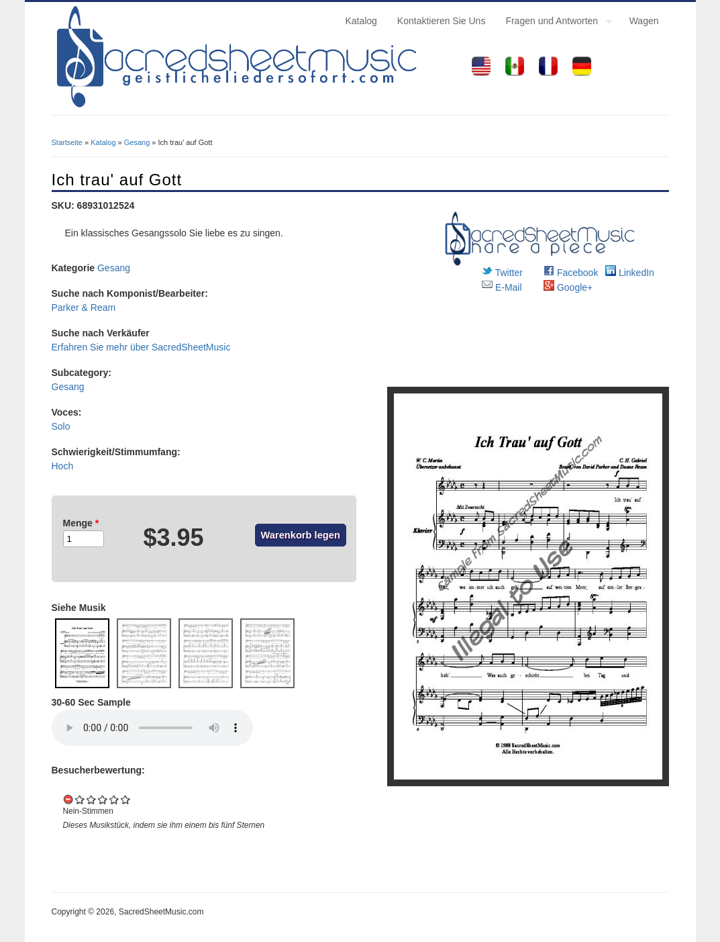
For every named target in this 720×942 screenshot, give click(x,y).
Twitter (502, 272)
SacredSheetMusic (191, 347)
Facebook (571, 272)
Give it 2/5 (91, 799)
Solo (61, 426)
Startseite (67, 142)
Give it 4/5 (114, 799)
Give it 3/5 (103, 799)
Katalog (360, 20)
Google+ (568, 287)
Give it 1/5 (80, 799)
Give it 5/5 (126, 799)
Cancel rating (68, 799)
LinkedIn (629, 272)
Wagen (644, 20)
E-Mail (502, 287)
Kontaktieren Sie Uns (441, 20)
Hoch (63, 466)
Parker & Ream (84, 307)
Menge (81, 523)
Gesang (137, 142)
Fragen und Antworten (553, 22)
